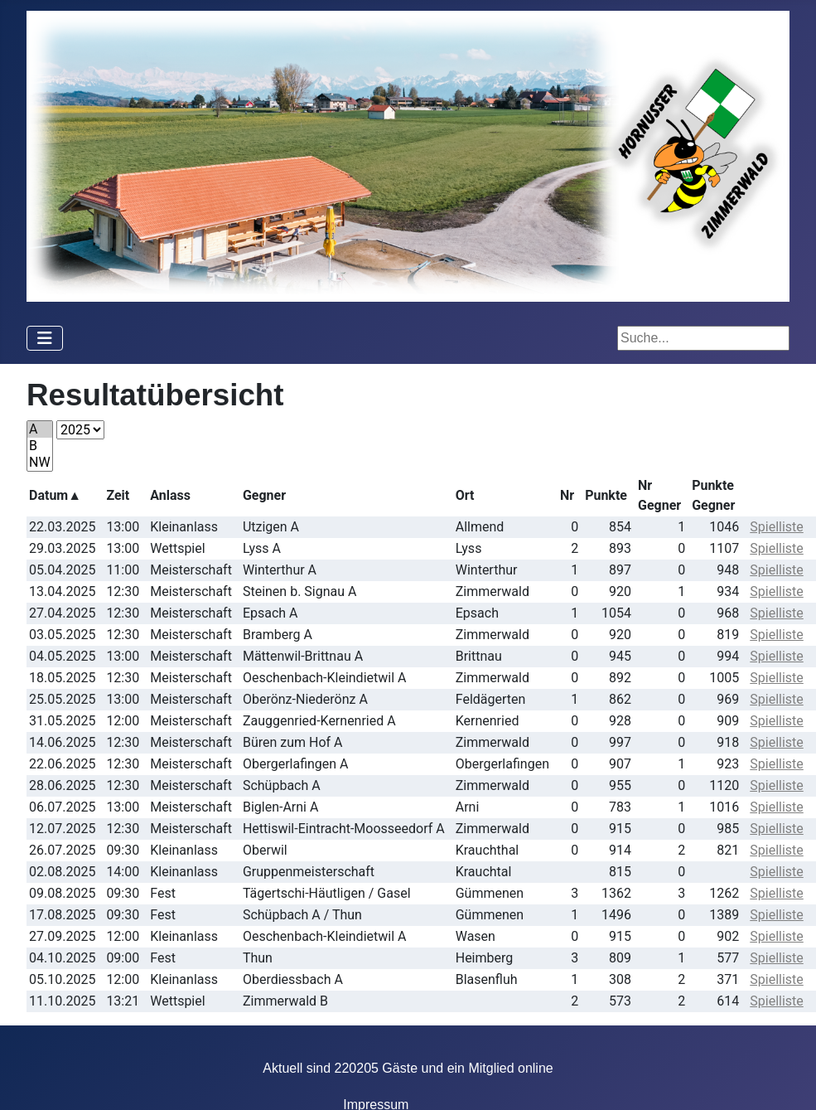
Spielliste (777, 527)
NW (39, 462)
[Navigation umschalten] (45, 338)
